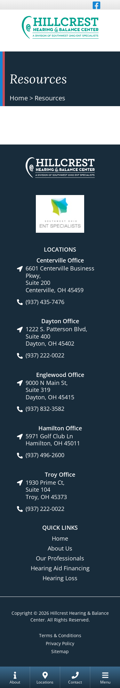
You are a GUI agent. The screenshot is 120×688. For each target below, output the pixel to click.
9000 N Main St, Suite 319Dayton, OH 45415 (50, 390)
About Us (60, 548)
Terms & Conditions (60, 635)
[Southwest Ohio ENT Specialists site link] (60, 213)
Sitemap (60, 651)
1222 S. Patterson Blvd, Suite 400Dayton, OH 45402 (56, 336)
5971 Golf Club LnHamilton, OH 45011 (53, 440)
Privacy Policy (60, 643)
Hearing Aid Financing (60, 568)
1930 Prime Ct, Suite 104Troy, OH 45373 (46, 490)
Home (19, 98)
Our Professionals (60, 558)
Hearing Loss (60, 578)
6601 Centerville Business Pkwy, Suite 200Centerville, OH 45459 (60, 279)
